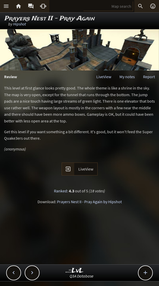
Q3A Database (81, 276)
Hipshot (19, 23)
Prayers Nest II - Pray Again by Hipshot (89, 201)
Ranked (60, 190)
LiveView (103, 76)
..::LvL (74, 270)
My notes (127, 76)
